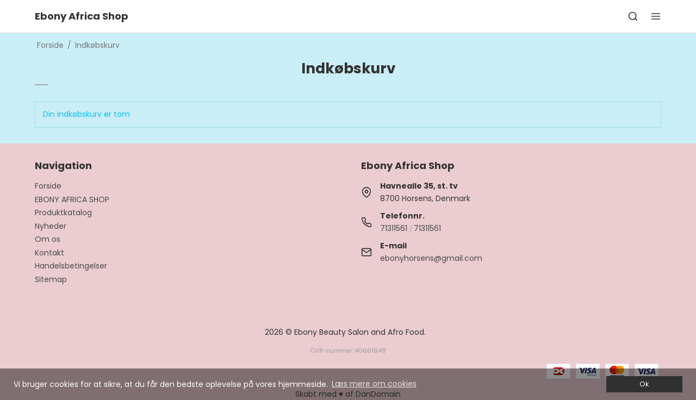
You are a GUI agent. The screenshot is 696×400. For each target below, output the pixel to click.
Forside (48, 185)
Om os (47, 239)
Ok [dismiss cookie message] (644, 384)
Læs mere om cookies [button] (374, 383)
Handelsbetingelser (71, 265)
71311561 (393, 228)
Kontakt (49, 252)
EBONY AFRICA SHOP (72, 199)
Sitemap (51, 279)
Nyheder (50, 226)
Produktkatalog (63, 212)
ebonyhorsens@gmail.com (431, 258)
